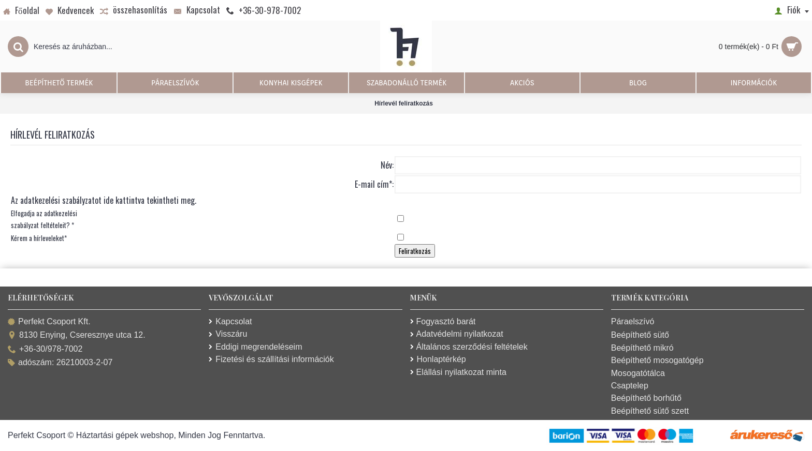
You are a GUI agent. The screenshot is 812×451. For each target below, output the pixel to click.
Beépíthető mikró (642, 347)
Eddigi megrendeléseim (255, 346)
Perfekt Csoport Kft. (49, 322)
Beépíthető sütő (640, 334)
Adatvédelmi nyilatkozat (456, 333)
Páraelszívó (633, 321)
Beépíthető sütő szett (650, 411)
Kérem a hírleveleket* (39, 238)
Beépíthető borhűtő (646, 398)
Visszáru (228, 333)
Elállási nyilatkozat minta (458, 372)
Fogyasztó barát (443, 321)
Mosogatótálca (638, 373)
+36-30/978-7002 (45, 349)
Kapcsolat (230, 321)
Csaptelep (629, 385)
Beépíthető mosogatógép (657, 360)
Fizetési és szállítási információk (271, 359)
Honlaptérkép (438, 359)
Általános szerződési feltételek (469, 346)
